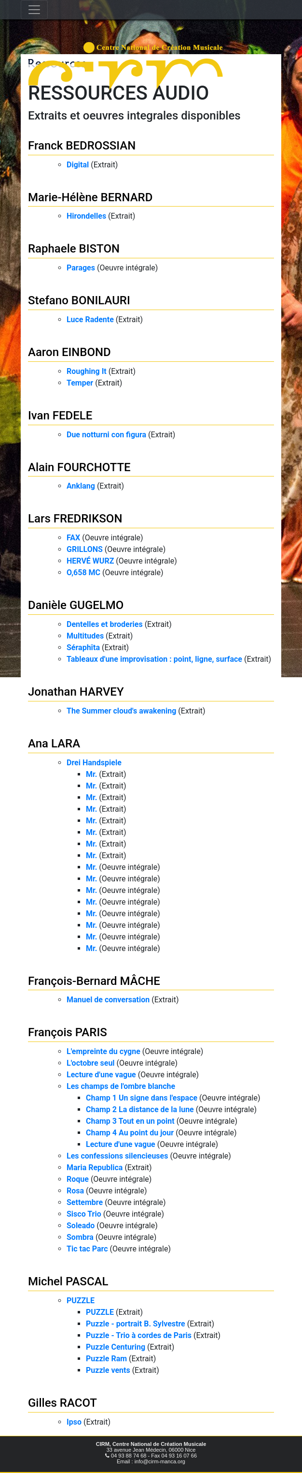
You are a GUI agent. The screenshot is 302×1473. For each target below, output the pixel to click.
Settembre (85, 1202)
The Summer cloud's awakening (121, 710)
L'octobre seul (91, 1063)
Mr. (91, 774)
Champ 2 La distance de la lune (140, 1109)
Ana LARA (54, 743)
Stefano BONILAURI (79, 300)
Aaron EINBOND (69, 352)
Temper (80, 382)
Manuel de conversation (108, 999)
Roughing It (87, 371)
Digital (78, 164)
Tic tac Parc (87, 1248)
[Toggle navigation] (34, 9)
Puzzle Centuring (115, 1347)
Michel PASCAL (68, 1281)
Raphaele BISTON (74, 248)
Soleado (81, 1225)
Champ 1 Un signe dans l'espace (141, 1097)
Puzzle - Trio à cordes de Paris (139, 1335)
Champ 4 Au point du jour (130, 1132)
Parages (81, 267)
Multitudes (85, 635)
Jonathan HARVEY (76, 692)
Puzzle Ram (106, 1358)
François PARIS (67, 1032)
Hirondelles (86, 216)
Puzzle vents (108, 1370)
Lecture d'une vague (101, 1074)
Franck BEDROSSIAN (82, 145)
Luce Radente (90, 319)
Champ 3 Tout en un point (130, 1121)
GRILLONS (85, 549)
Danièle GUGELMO (76, 605)
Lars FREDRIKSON (75, 518)
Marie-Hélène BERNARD (90, 197)
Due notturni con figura (106, 434)
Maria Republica (95, 1167)
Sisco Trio (84, 1214)
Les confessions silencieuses (117, 1156)
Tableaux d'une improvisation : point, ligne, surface (154, 659)
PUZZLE (81, 1300)
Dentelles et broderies (105, 624)
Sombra (80, 1237)
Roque (78, 1179)
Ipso (74, 1422)
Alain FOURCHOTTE (79, 467)
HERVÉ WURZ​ (90, 560)
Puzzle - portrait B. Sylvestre (135, 1323)
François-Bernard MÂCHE (94, 981)
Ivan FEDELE (60, 415)
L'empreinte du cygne (103, 1051)
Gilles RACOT (62, 1403)
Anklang (81, 486)
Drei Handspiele (94, 762)
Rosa (75, 1190)
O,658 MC (83, 572)
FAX (73, 537)
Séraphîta (83, 647)
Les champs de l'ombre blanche (121, 1086)
